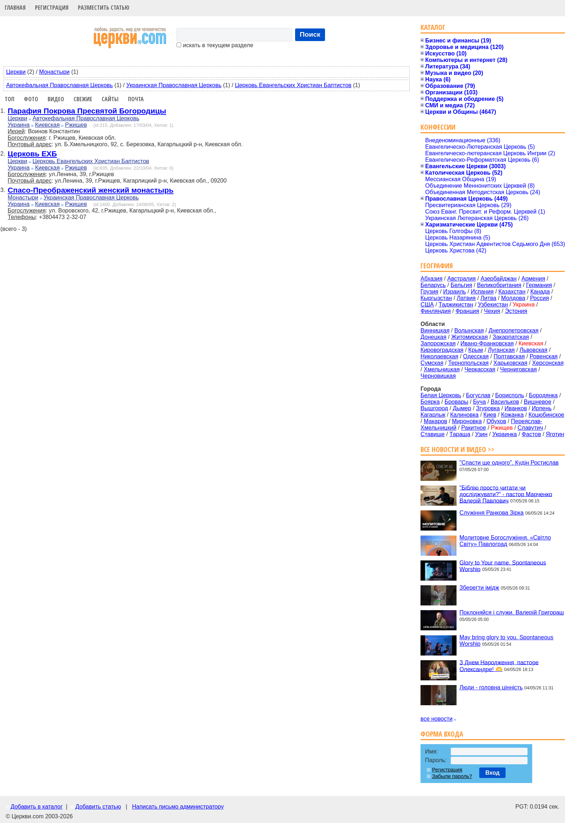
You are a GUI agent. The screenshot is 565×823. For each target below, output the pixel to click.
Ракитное (473, 428)
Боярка (430, 402)
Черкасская (479, 369)
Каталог (433, 27)
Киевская (47, 125)
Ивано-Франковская (487, 343)
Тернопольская (468, 363)
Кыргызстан (436, 298)
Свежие (83, 99)
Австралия (461, 279)
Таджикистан (456, 304)
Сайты (110, 99)
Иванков (515, 408)
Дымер (462, 408)
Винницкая (435, 330)
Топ (9, 99)
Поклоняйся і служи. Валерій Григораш (511, 612)
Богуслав (478, 395)
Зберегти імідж (479, 588)
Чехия (492, 311)
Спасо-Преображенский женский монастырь (90, 190)
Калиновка (464, 415)
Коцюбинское (546, 415)
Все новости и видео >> (457, 449)
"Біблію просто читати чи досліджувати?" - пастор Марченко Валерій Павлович (505, 494)
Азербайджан (499, 279)
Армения (533, 279)
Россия (539, 298)
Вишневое (537, 402)
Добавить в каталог (36, 807)
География (437, 265)
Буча (479, 402)
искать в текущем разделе (215, 45)
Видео (56, 99)
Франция (467, 311)
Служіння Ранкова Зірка (491, 513)
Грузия (429, 292)
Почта (136, 99)
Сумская (432, 363)
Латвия (466, 298)
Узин (481, 434)
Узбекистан (493, 304)
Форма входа (442, 734)
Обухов (496, 421)
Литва (488, 298)
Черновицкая (438, 376)
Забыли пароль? (452, 776)
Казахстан (511, 292)
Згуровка (488, 408)
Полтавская (509, 356)
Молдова (513, 298)
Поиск (310, 34)
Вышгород (434, 408)
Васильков (505, 402)
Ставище (433, 434)
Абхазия (431, 279)
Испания (482, 292)
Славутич (530, 428)
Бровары (456, 402)
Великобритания (499, 285)
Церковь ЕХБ (32, 153)
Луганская (501, 350)
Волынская (469, 330)
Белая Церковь (441, 395)
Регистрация (51, 8)
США (427, 304)
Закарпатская (511, 337)
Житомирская (469, 337)
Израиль (454, 292)
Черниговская (518, 369)
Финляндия (436, 311)
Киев (490, 415)
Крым (475, 350)
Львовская (533, 350)
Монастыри (54, 72)
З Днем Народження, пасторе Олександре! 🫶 (499, 665)
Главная (15, 8)
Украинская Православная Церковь (174, 85)
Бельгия (461, 285)
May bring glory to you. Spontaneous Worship (506, 640)
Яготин (555, 434)
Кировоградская (442, 350)
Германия (539, 285)
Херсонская (548, 363)
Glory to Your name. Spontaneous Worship (502, 565)
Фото (31, 99)
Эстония (516, 311)
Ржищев (76, 125)
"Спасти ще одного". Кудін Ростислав (509, 463)
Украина (19, 125)
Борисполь (509, 395)
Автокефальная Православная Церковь (59, 85)
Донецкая (433, 337)
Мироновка (467, 421)
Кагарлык (433, 415)
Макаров (435, 421)
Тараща (459, 434)
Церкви (16, 72)
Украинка (504, 434)
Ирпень (542, 408)
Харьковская (510, 363)
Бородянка (543, 395)
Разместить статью (103, 8)
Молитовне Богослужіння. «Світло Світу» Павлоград (505, 540)
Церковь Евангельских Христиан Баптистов (293, 85)
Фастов (531, 434)
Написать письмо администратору (177, 807)
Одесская (476, 356)
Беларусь (433, 285)
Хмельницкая (442, 369)
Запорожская (438, 343)
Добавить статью (98, 807)
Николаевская (439, 356)
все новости (437, 719)
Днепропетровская (513, 330)
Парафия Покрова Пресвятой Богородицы (87, 111)
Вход (492, 773)
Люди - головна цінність (490, 687)
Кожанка (512, 415)
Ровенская (544, 356)
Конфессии (438, 127)
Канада (540, 292)
